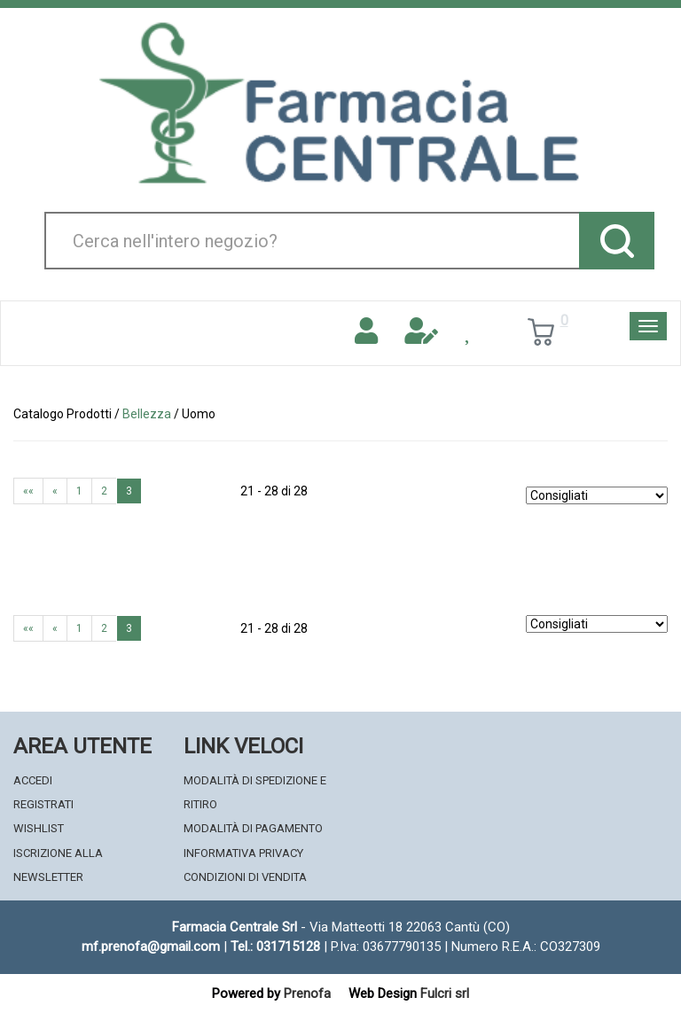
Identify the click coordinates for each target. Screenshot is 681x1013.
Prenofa (307, 993)
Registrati (43, 804)
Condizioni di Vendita (245, 877)
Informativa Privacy (243, 853)
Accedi (32, 780)
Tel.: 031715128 (275, 947)
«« (28, 491)
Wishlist (38, 828)
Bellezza (146, 414)
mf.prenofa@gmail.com (151, 947)
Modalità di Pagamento (253, 828)
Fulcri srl (444, 993)
